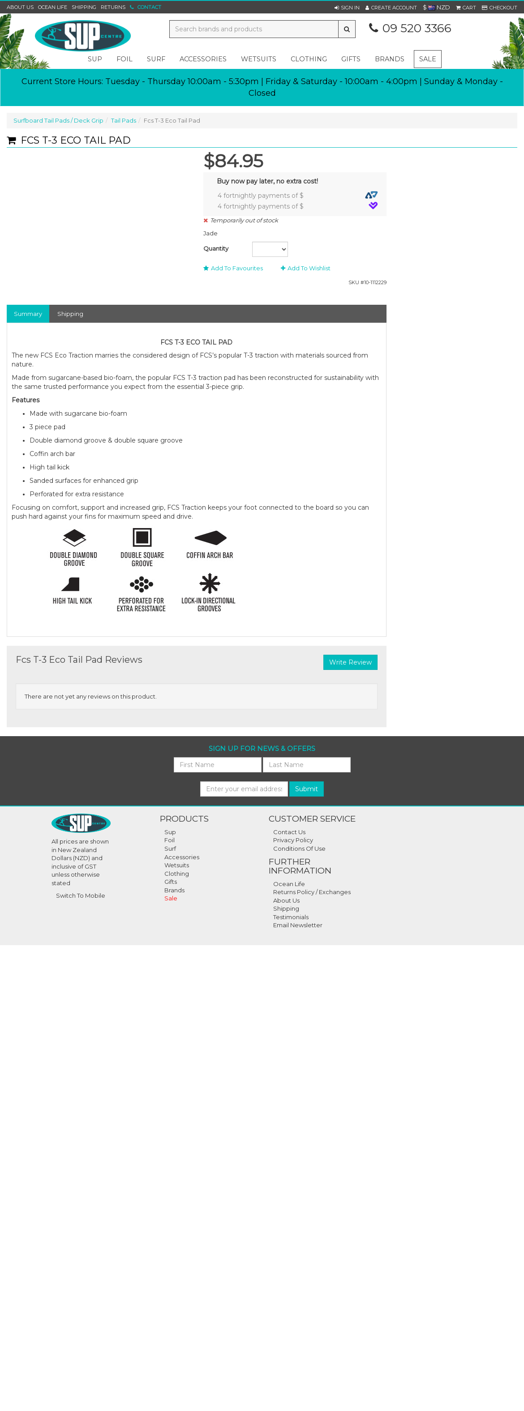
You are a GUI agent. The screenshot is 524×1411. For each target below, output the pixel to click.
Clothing (176, 873)
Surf (170, 848)
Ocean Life (52, 7)
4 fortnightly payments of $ (298, 195)
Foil (169, 840)
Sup (170, 832)
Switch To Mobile (80, 895)
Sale (427, 59)
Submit (306, 789)
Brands (389, 59)
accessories (203, 59)
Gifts (170, 881)
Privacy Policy (293, 840)
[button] (347, 7)
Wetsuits (176, 865)
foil (124, 59)
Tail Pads (123, 120)
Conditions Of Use (299, 848)
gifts (351, 59)
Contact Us (289, 832)
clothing (309, 59)
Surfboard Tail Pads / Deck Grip (58, 120)
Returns (113, 7)
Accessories (181, 857)
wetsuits (258, 59)
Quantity (215, 248)
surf (156, 59)
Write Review (350, 662)
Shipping (84, 7)
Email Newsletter (297, 925)
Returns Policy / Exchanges (312, 891)
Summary (28, 313)
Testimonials (291, 917)
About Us (20, 7)
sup (95, 59)
